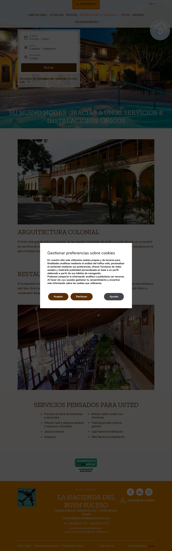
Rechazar (81, 296)
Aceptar (58, 296)
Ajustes (114, 296)
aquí (63, 280)
